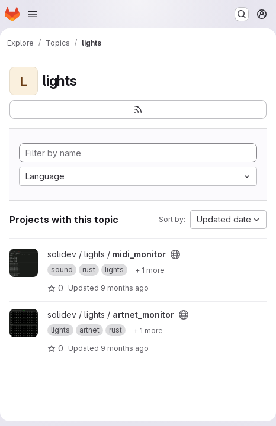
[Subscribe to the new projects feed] (138, 109)
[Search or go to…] (242, 14)
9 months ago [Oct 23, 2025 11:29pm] (125, 348)
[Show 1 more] (150, 270)
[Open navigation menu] (32, 14)
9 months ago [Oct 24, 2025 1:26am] (125, 287)
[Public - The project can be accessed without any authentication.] (175, 254)
